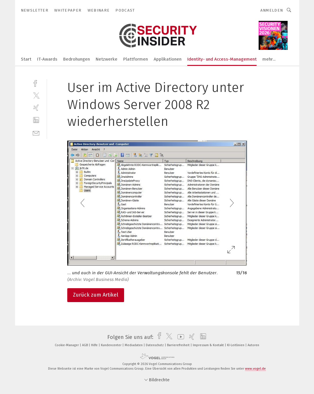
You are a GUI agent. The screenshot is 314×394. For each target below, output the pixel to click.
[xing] (36, 107)
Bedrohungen (76, 59)
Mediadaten (134, 345)
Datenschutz (155, 345)
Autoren (253, 345)
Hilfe (95, 345)
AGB (85, 345)
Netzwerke (106, 59)
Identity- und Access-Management (222, 59)
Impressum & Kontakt (209, 345)
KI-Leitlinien (236, 345)
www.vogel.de (255, 369)
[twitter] (36, 95)
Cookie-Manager (67, 345)
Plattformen (135, 59)
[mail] (36, 132)
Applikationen (167, 59)
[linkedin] (36, 120)
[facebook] (36, 82)
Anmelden (271, 10)
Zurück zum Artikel (95, 295)
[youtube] (179, 337)
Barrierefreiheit (178, 345)
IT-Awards (47, 59)
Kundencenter (111, 345)
